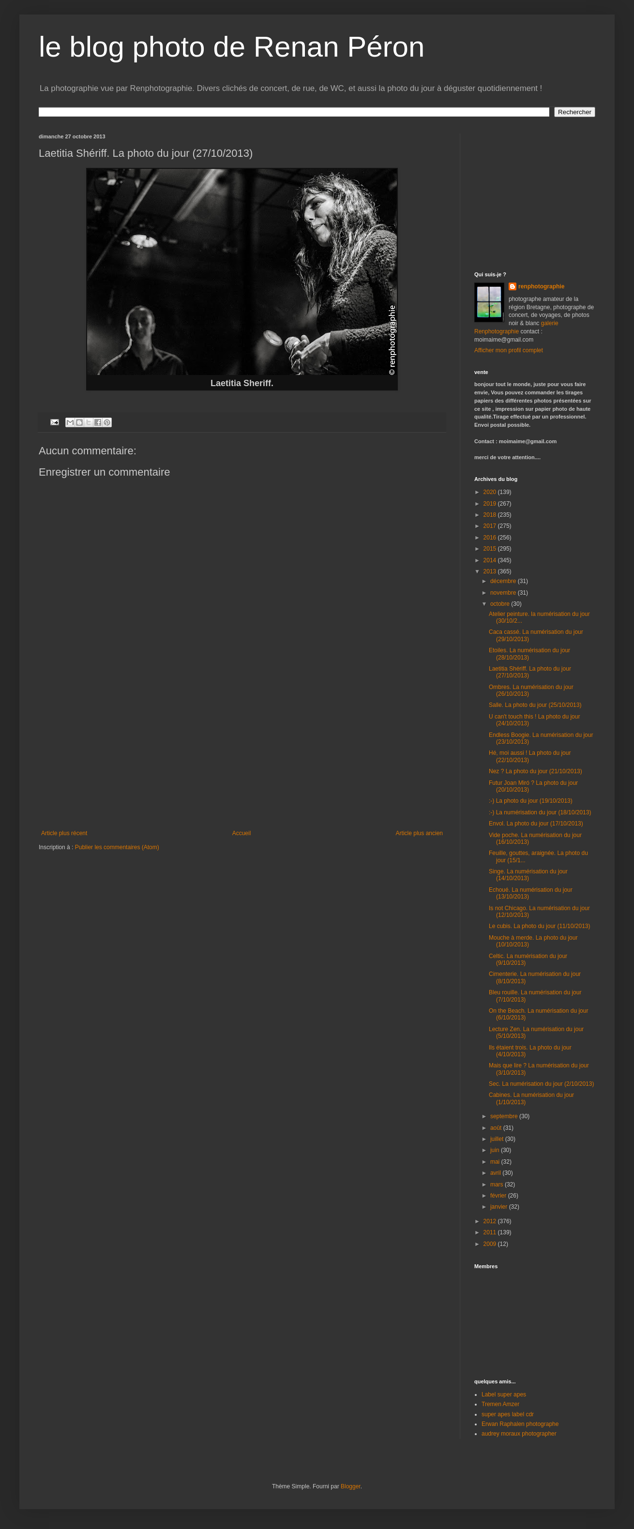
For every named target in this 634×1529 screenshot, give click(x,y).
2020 (490, 492)
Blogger (351, 1486)
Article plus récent (64, 833)
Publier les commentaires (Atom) (117, 847)
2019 (490, 503)
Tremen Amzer (500, 1404)
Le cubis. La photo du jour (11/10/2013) (539, 926)
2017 (490, 526)
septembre (504, 1116)
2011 (490, 1232)
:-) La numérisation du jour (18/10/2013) (540, 812)
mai (495, 1161)
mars (497, 1184)
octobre (500, 603)
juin (495, 1150)
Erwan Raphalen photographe (520, 1424)
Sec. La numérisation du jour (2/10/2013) (541, 1083)
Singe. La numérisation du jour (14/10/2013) (528, 875)
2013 (490, 571)
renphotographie (541, 286)
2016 (490, 537)
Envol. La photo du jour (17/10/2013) (536, 823)
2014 (490, 560)
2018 (490, 514)
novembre (504, 592)
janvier (499, 1206)
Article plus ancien (419, 833)
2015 (490, 548)
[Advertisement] (242, 757)
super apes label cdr (508, 1414)
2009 (490, 1244)
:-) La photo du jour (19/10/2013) (531, 800)
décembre (504, 581)
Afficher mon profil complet (508, 350)
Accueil (241, 833)
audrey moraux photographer (519, 1433)
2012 (490, 1221)
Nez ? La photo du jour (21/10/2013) (535, 771)
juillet (497, 1139)
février (499, 1195)
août (496, 1127)
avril (496, 1172)
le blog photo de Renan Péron (231, 46)
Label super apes (504, 1394)
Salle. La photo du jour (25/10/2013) (535, 705)
